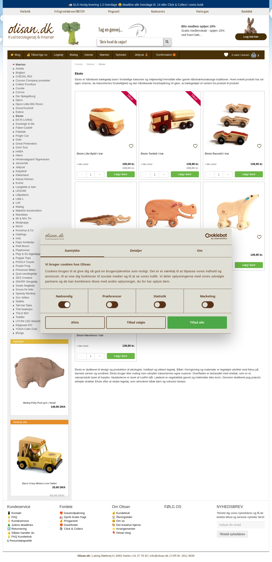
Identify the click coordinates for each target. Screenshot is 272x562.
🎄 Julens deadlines (20, 525)
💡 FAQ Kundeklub (19, 536)
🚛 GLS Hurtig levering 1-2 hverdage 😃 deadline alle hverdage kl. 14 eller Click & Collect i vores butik (136, 4)
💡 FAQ (12, 517)
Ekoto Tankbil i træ (152, 153)
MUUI (19, 226)
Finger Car (22, 135)
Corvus (20, 92)
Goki (18, 139)
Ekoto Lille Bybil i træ (90, 153)
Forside (79, 64)
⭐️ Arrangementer (123, 528)
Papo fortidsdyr (25, 242)
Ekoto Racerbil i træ (217, 153)
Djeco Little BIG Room (29, 104)
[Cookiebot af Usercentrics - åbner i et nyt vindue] (208, 236)
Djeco (19, 100)
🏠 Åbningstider (122, 517)
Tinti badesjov (24, 309)
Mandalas (22, 214)
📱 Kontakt (14, 513)
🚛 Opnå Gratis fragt (73, 517)
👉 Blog (15, 54)
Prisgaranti (113, 11)
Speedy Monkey (25, 293)
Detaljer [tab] (136, 250)
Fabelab (21, 131)
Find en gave (202, 11)
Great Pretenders (26, 143)
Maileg (74, 54)
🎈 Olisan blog (121, 532)
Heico (19, 155)
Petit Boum (22, 246)
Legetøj (58, 54)
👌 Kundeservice (18, 520)
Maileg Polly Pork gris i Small (39, 403)
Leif (18, 202)
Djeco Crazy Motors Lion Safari (39, 483)
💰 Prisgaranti (69, 520)
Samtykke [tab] (72, 250)
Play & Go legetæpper (29, 253)
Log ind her (251, 36)
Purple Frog (23, 265)
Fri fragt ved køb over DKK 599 (69, 11)
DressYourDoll (24, 108)
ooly (18, 238)
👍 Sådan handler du (20, 532)
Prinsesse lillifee (25, 269)
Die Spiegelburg (25, 96)
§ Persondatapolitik (19, 540)
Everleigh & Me (25, 123)
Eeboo (20, 112)
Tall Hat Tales (24, 305)
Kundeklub (247, 11)
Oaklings (21, 234)
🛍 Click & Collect (71, 528)
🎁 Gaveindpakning (72, 513)
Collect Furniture (26, 84)
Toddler (20, 317)
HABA (19, 151)
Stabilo (20, 301)
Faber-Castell (24, 127)
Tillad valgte (136, 322)
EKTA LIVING (24, 119)
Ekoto (19, 116)
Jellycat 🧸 (141, 54)
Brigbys (20, 72)
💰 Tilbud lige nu (37, 54)
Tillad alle (197, 322)
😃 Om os (118, 520)
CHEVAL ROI (24, 76)
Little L (20, 198)
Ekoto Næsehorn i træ (90, 335)
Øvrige (20, 333)
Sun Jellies (22, 297)
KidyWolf (21, 171)
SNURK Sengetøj (26, 281)
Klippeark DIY (24, 325)
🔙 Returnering (17, 528)
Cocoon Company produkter (33, 80)
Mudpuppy (22, 222)
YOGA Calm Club (26, 329)
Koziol (19, 182)
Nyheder (121, 54)
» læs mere (82, 164)
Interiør (88, 54)
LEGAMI (21, 190)
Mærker (104, 54)
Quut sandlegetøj (26, 273)
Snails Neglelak (25, 285)
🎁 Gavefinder (69, 525)
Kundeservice (158, 11)
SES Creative (24, 277)
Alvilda (20, 68)
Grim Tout (22, 147)
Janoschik (22, 163)
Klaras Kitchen (25, 179)
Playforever (23, 250)
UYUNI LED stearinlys (29, 321)
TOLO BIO (22, 313)
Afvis (75, 322)
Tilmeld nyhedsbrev (232, 534)
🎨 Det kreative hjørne (126, 525)
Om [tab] (199, 250)
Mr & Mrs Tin (23, 218)
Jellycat (20, 167)
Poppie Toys (23, 258)
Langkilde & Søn (26, 187)
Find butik (25, 11)
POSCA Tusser (25, 262)
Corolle (20, 88)
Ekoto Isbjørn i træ (216, 244)
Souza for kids (24, 289)
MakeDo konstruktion (29, 210)
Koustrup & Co (25, 230)
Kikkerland (22, 175)
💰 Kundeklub (121, 513)
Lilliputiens (22, 194)
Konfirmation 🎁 (166, 54)
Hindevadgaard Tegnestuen (33, 159)
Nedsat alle (20, 422)
